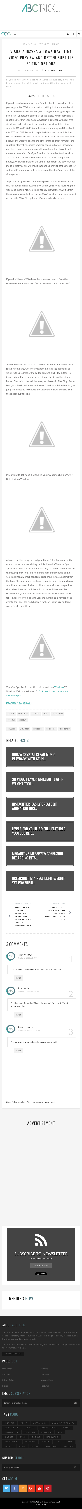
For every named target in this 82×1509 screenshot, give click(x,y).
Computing (30, 44)
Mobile (9, 1446)
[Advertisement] (41, 21)
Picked (5, 1386)
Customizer (11, 1432)
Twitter (24, 729)
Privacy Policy (8, 1380)
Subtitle (11, 720)
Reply (18, 977)
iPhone (45, 1442)
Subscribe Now (40, 1265)
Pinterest (64, 729)
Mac (70, 1442)
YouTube (69, 1446)
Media (55, 44)
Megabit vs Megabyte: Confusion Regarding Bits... (37, 856)
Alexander (24, 988)
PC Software (58, 714)
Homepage (7, 1368)
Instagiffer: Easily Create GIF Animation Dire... (34, 806)
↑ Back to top (41, 1504)
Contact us (45, 1374)
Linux (59, 1442)
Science (35, 1446)
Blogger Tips (12, 1428)
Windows (59, 687)
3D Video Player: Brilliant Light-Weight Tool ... (37, 781)
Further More (13, 1354)
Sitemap (44, 1368)
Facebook (37, 729)
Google (50, 729)
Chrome (30, 1428)
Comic (66, 1428)
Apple (24, 1423)
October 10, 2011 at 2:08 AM (29, 992)
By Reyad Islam (53, 70)
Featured (44, 44)
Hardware (52, 1437)
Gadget (9, 1437)
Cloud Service (49, 1428)
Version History (47, 1380)
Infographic (12, 1442)
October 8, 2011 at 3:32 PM (28, 958)
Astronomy (39, 1423)
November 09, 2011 (29, 70)
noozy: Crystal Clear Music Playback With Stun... (33, 757)
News (22, 1446)
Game (23, 1437)
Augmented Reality (63, 1423)
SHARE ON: (12, 729)
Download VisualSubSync (18, 702)
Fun (60, 1432)
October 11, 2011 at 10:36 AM (29, 1030)
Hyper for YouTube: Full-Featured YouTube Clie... (38, 831)
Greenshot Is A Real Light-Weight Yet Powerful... (38, 880)
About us (6, 1374)
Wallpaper (52, 1446)
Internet (30, 1442)
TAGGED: (11, 714)
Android (10, 1423)
